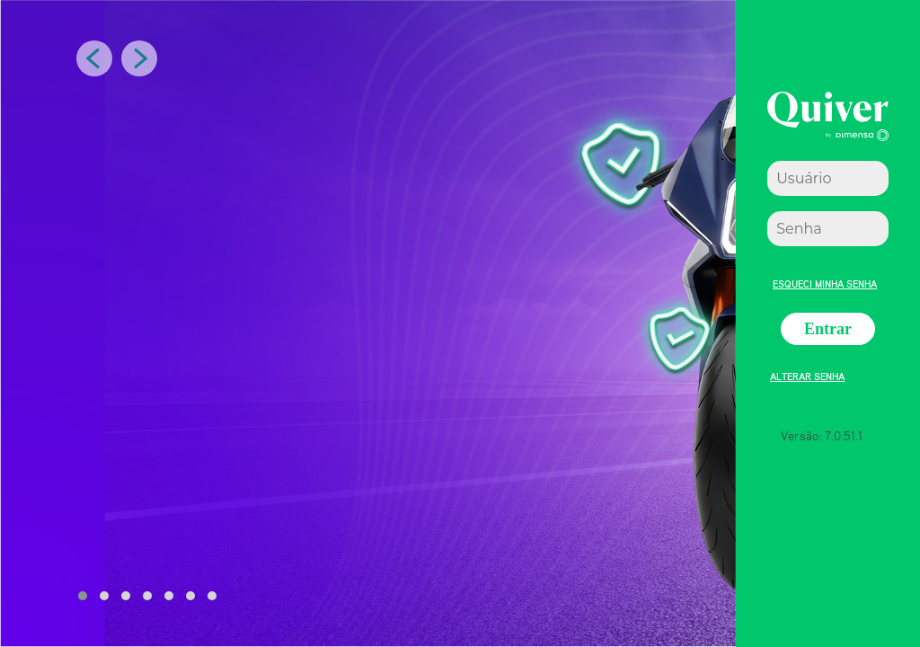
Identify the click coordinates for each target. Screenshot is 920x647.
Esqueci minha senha (825, 282)
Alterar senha (807, 374)
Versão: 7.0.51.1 (821, 435)
